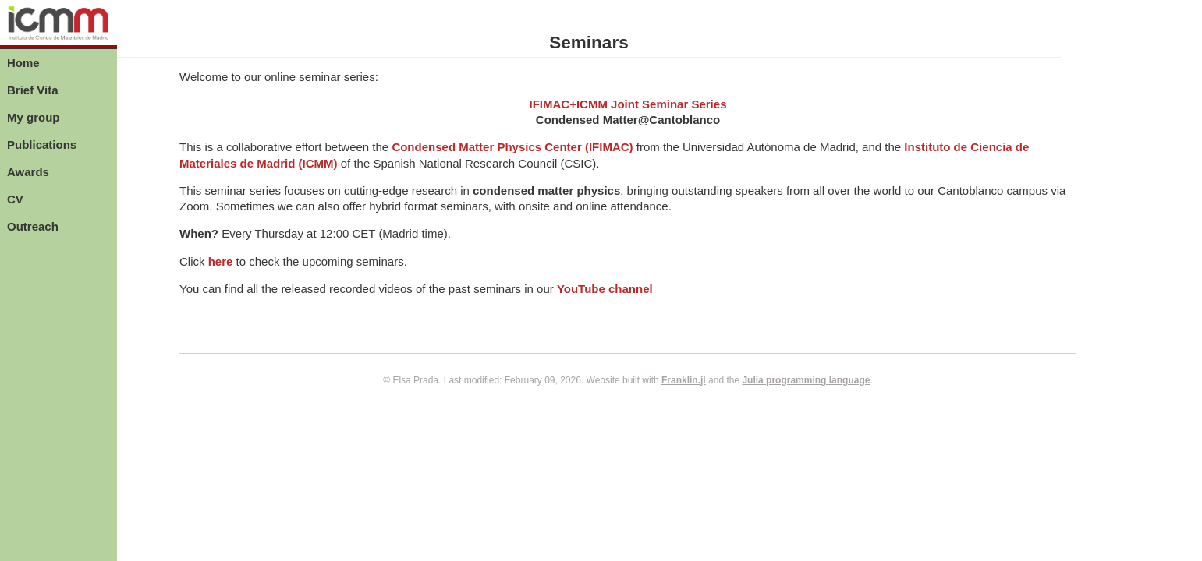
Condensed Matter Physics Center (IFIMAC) (512, 146)
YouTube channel (605, 288)
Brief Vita (33, 90)
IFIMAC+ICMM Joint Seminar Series (628, 104)
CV (15, 199)
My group (33, 117)
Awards (28, 171)
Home (23, 62)
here (220, 261)
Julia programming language (806, 380)
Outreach (33, 226)
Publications (41, 144)
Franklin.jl (683, 380)
